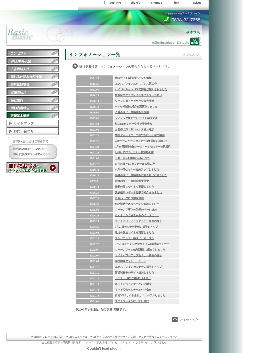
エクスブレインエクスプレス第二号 (136, 83)
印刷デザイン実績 (125, 336)
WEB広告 (58, 336)
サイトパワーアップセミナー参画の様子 (138, 221)
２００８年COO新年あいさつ (132, 158)
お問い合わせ (159, 342)
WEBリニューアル (77, 336)
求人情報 (101, 342)
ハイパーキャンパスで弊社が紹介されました (141, 89)
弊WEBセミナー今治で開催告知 (133, 123)
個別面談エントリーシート (130, 261)
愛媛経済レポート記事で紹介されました (138, 192)
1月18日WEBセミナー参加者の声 (134, 152)
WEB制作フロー (40, 336)
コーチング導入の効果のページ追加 (136, 209)
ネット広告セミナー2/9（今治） (133, 289)
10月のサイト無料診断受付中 (132, 180)
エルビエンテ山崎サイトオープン (134, 238)
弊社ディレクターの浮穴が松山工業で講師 (140, 135)
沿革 (57, 342)
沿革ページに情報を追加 (129, 198)
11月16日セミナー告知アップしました (137, 169)
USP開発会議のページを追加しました (137, 203)
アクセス (115, 342)
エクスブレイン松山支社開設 (132, 301)
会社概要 (47, 342)
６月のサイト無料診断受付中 (132, 112)
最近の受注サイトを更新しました (134, 232)
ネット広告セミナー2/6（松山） (133, 284)
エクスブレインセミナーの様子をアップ (138, 266)
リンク (145, 342)
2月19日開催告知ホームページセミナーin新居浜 (143, 146)
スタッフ (88, 342)
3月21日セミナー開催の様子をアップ (136, 226)
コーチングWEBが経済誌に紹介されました (140, 249)
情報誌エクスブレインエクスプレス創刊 (138, 95)
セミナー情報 (146, 336)
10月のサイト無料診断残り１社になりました (141, 175)
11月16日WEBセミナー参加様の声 (135, 163)
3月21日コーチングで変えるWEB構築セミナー (142, 243)
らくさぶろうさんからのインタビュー (137, 215)
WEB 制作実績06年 (101, 336)
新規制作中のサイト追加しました (134, 272)
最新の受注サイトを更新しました (134, 186)
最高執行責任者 (72, 342)
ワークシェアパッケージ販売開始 (134, 100)
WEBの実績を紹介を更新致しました (136, 106)
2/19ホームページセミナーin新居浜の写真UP (141, 140)
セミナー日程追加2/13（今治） (133, 278)
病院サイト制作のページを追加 (133, 77)
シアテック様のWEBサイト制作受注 (136, 118)
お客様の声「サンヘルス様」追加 (134, 129)
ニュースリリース (167, 336)
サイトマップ (130, 342)
